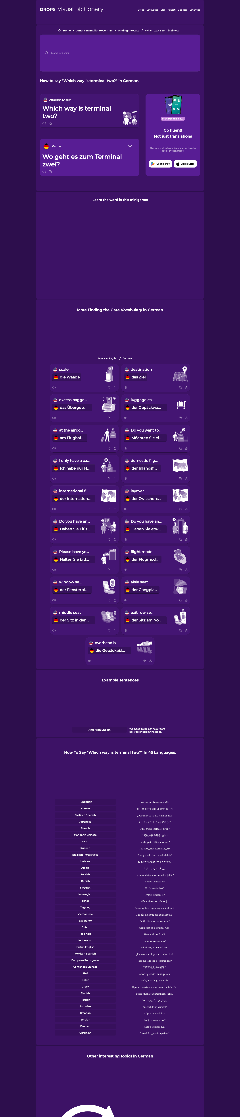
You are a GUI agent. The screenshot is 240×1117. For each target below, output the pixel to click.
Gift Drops (195, 10)
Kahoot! (171, 10)
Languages (152, 10)
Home (67, 30)
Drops (141, 10)
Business (182, 10)
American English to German (94, 30)
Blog (163, 10)
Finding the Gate (128, 30)
